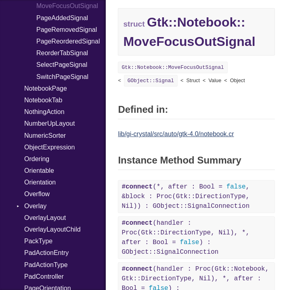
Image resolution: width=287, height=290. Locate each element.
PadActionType (46, 264)
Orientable (39, 170)
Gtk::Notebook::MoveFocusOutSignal (173, 67)
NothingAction (44, 111)
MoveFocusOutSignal (67, 5)
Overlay (35, 206)
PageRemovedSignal (66, 29)
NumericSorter (45, 135)
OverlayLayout (45, 217)
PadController (44, 276)
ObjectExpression (49, 147)
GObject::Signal (151, 81)
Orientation (40, 182)
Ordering (36, 158)
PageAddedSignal (62, 17)
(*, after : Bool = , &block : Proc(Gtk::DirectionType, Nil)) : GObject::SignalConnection (185, 196)
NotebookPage (45, 88)
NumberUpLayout (49, 123)
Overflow (37, 194)
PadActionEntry (46, 252)
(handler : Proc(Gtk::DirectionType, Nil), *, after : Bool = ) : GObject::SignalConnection (185, 238)
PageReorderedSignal (68, 41)
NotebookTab (43, 100)
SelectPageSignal (61, 64)
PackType (38, 241)
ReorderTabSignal (62, 53)
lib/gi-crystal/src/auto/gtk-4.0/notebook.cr (176, 133)
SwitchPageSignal (62, 76)
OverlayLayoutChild (52, 229)
